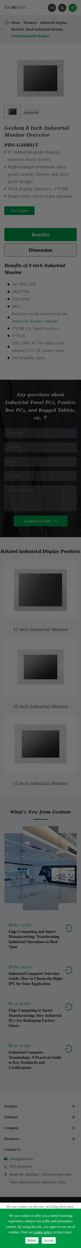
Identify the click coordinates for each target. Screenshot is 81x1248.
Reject (31, 1240)
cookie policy (43, 1232)
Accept (49, 1240)
